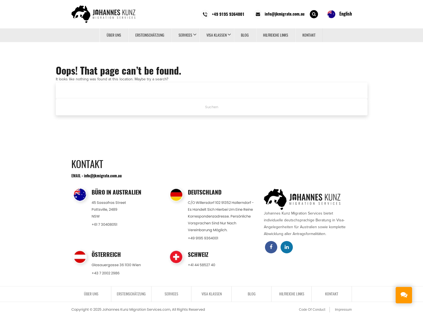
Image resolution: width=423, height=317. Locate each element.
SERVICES (185, 35)
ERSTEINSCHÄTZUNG (149, 35)
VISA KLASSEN (216, 35)
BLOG (245, 35)
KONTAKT (309, 35)
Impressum (343, 309)
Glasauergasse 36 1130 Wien (116, 265)
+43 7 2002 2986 (105, 273)
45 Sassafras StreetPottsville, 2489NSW (109, 209)
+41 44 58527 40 (201, 265)
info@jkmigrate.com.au (103, 175)
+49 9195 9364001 (203, 238)
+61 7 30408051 (104, 224)
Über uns (114, 35)
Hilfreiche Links (275, 35)
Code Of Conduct (312, 309)
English (339, 14)
